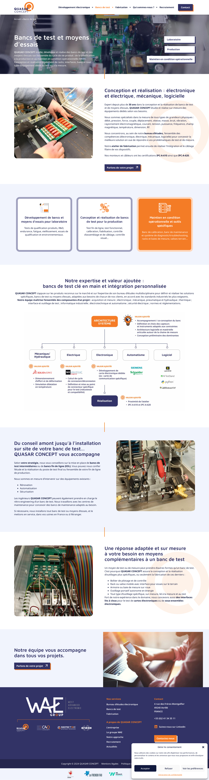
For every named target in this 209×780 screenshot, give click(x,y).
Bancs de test (104, 7)
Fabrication (123, 7)
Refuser (169, 768)
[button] (203, 747)
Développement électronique (76, 7)
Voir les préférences (193, 768)
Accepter (145, 768)
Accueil (17, 19)
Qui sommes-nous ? (145, 7)
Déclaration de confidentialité (170, 774)
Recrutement (167, 7)
